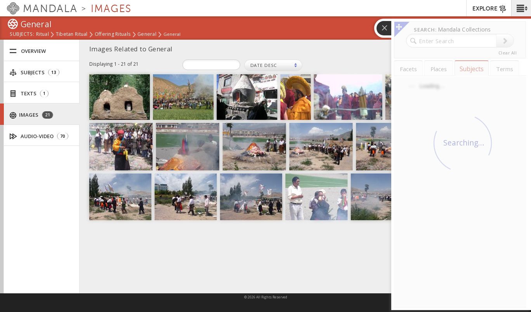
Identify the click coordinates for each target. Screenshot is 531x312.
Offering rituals (112, 34)
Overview (27, 51)
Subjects (34, 72)
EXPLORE (489, 9)
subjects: (22, 34)
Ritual (42, 34)
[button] (521, 8)
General (146, 34)
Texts (29, 93)
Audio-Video (39, 136)
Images (31, 115)
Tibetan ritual (72, 34)
